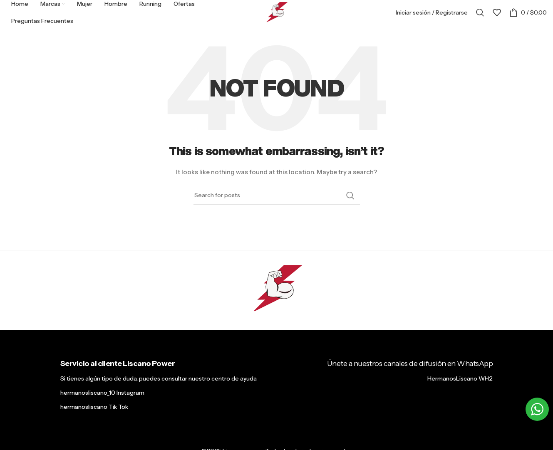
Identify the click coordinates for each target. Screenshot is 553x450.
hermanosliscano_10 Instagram (102, 392)
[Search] (480, 12)
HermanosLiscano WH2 (460, 378)
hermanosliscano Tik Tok (94, 406)
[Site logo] (276, 12)
